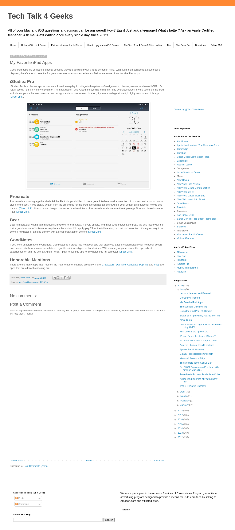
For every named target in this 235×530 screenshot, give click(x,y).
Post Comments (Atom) (36, 466)
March (183, 396)
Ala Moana (182, 141)
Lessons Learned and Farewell (195, 293)
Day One (121, 264)
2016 (180, 419)
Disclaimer (200, 45)
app (20, 282)
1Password (108, 264)
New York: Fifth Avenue (189, 184)
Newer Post (17, 460)
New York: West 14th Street (191, 199)
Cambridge (182, 149)
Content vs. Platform (190, 297)
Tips (169, 45)
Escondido (182, 161)
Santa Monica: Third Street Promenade (197, 219)
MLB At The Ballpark (187, 267)
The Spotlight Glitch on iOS (193, 306)
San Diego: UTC (185, 215)
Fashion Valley (184, 164)
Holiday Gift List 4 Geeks (33, 45)
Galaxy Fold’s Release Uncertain (196, 354)
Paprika (143, 264)
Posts (19, 498)
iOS (41, 282)
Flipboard (181, 260)
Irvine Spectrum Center (188, 172)
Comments (22, 504)
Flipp (156, 264)
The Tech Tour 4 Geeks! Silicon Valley (143, 45)
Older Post (159, 460)
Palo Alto (181, 207)
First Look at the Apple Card (194, 331)
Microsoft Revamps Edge (192, 358)
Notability (181, 271)
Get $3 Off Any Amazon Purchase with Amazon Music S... (199, 368)
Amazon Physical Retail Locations (197, 345)
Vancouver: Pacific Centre (190, 234)
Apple (36, 282)
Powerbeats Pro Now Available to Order (200, 374)
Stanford (181, 226)
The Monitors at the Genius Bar (196, 363)
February (185, 400)
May (182, 289)
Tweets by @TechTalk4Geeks (189, 109)
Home (13, 45)
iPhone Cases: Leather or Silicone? (198, 336)
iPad (46, 282)
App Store (27, 282)
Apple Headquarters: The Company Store (198, 145)
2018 (180, 410)
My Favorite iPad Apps (191, 302)
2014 (180, 428)
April (183, 391)
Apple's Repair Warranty (192, 349)
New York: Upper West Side (191, 195)
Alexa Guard (186, 320)
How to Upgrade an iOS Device (103, 45)
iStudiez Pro (183, 264)
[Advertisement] (88, 428)
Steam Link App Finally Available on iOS (200, 315)
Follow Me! (216, 45)
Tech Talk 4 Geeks (40, 16)
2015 (180, 424)
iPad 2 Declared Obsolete (193, 386)
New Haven (183, 180)
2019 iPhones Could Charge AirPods (198, 340)
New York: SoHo (185, 192)
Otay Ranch (183, 203)
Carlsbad (181, 153)
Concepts (132, 264)
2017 (180, 415)
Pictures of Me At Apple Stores (66, 45)
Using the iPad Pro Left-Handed (196, 311)
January (184, 405)
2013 (180, 432)
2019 (180, 285)
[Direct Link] (16, 96)
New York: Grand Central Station (193, 188)
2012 (180, 437)
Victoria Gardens (185, 238)
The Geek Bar (183, 45)
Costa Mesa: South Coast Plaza (193, 157)
